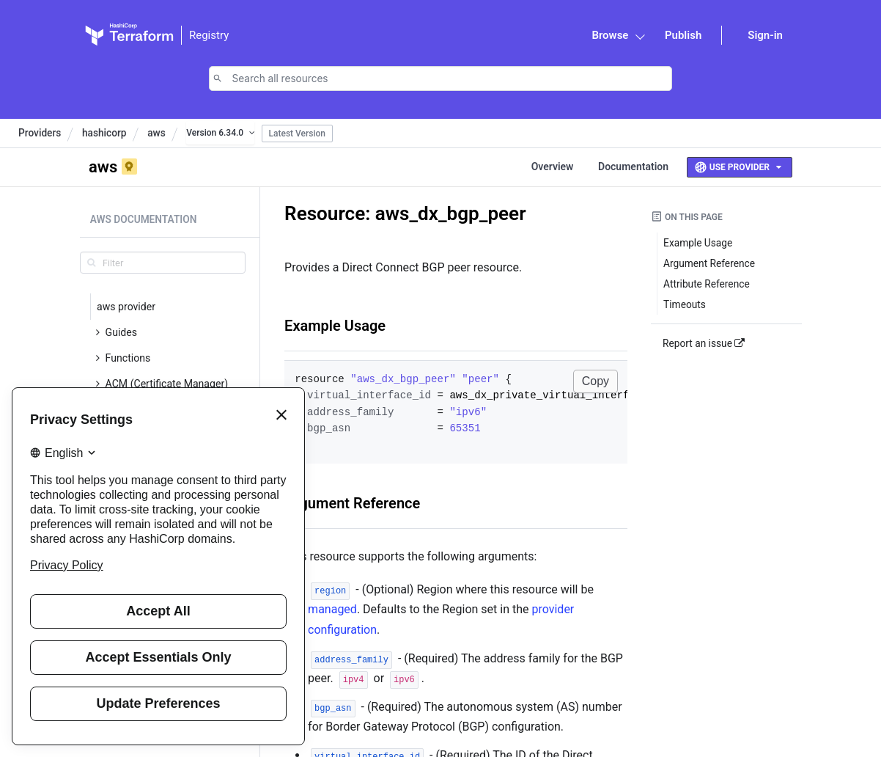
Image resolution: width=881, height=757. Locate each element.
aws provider (126, 306)
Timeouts (684, 304)
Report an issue (704, 343)
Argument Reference (352, 503)
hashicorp (104, 133)
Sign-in (765, 35)
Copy (595, 381)
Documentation (633, 166)
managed (332, 609)
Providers (39, 133)
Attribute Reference (706, 284)
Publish (683, 35)
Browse (609, 35)
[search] (163, 263)
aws (156, 133)
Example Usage (335, 325)
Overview (552, 166)
